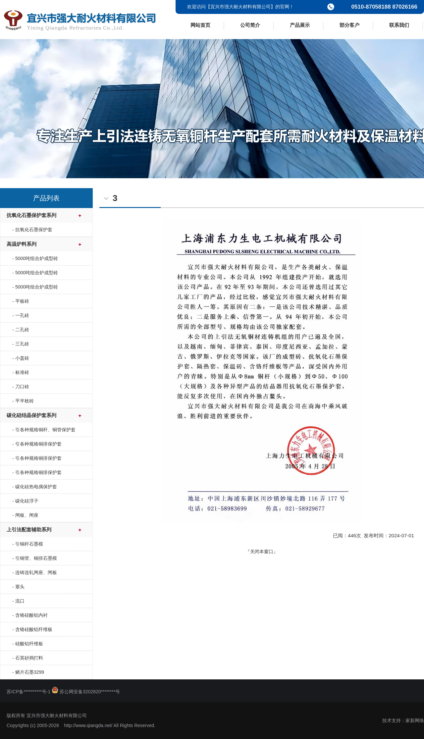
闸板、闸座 (26, 515)
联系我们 (399, 25)
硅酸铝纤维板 (29, 643)
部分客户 (349, 25)
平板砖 (22, 301)
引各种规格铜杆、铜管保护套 (45, 429)
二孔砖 (22, 329)
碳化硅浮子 (26, 500)
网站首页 (200, 25)
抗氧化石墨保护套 (33, 229)
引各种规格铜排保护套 (38, 444)
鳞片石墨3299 (29, 672)
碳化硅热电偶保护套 (36, 486)
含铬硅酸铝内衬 (31, 615)
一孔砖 (22, 315)
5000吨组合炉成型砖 (36, 258)
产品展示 (300, 25)
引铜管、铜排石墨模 (36, 558)
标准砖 (22, 372)
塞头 (20, 586)
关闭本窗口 (261, 551)
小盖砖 (22, 358)
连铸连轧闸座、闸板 (36, 572)
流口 (20, 601)
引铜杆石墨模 (29, 544)
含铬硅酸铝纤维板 (33, 629)
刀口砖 (22, 386)
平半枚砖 (24, 400)
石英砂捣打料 (29, 657)
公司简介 (250, 25)
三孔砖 (22, 343)
